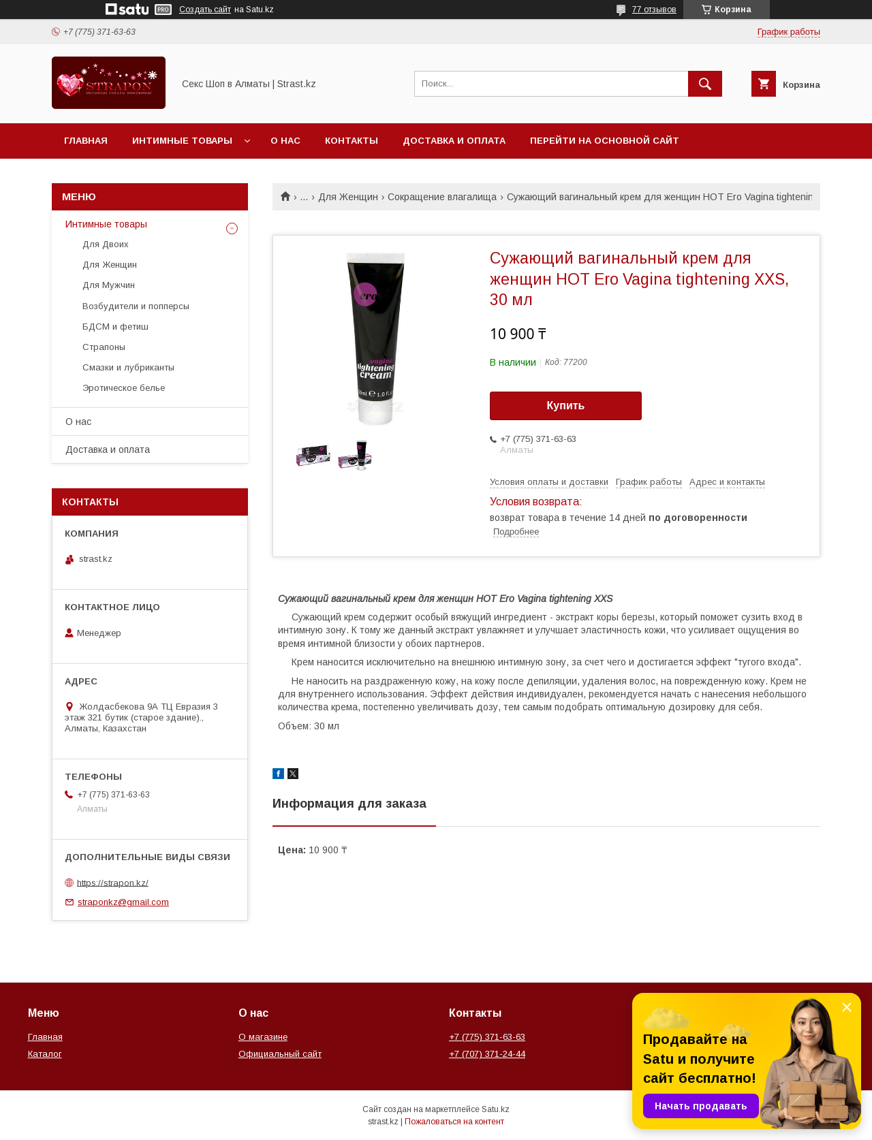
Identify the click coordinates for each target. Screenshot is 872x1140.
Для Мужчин (108, 285)
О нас (285, 141)
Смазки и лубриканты (128, 367)
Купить (566, 405)
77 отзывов (654, 9)
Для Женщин (348, 196)
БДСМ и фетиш (115, 326)
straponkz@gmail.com (123, 902)
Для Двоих (105, 244)
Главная (86, 141)
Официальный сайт (280, 1054)
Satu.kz (496, 1109)
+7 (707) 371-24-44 (487, 1054)
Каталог (45, 1054)
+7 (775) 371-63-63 (487, 1037)
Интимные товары (182, 141)
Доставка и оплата (454, 141)
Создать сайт (205, 9)
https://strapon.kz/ (113, 882)
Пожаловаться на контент (454, 1121)
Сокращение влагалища (442, 196)
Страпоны (103, 347)
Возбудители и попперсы (135, 306)
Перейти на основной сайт (604, 141)
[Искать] (705, 84)
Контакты (351, 141)
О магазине (262, 1037)
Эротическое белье (123, 388)
